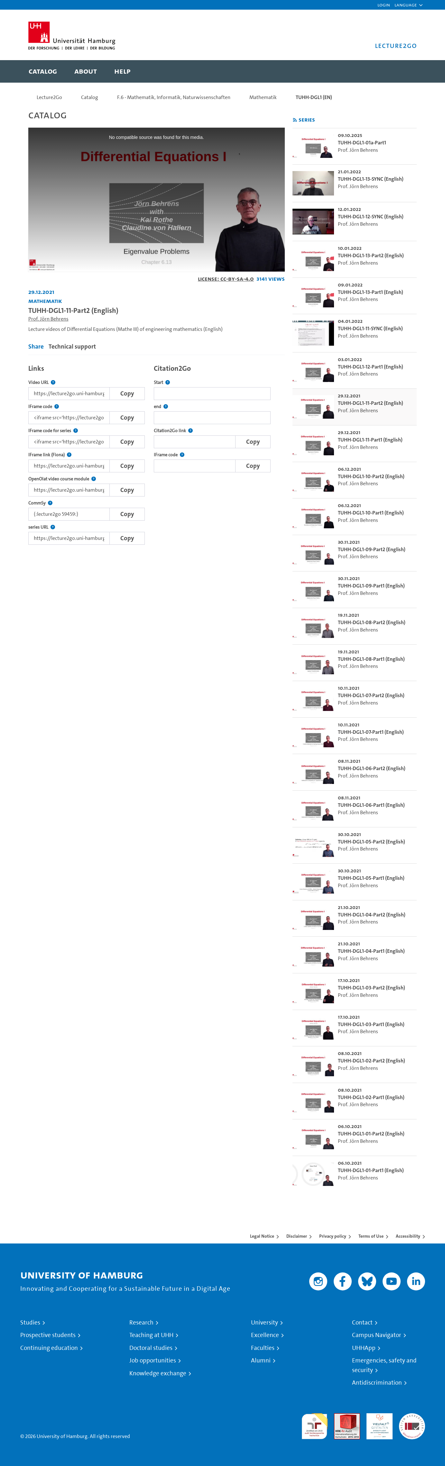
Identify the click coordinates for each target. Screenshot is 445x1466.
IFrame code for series (53, 430)
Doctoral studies (150, 1348)
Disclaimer (296, 1236)
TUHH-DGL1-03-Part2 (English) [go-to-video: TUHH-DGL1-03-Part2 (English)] (371, 987)
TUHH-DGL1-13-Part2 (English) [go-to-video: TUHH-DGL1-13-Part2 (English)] (371, 255)
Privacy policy (332, 1236)
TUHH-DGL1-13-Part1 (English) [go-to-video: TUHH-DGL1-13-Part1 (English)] (370, 292)
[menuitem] (42, 71)
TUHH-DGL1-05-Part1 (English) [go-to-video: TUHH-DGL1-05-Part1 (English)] (371, 878)
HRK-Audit (377, 1417)
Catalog (89, 97)
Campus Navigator (376, 1335)
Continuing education (49, 1348)
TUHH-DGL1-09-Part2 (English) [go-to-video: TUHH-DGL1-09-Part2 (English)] (371, 549)
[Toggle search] (405, 71)
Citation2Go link (173, 430)
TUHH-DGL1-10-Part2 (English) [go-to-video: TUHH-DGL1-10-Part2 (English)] (371, 476)
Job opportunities (152, 1360)
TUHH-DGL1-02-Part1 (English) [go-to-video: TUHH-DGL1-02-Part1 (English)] (371, 1097)
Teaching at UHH (151, 1335)
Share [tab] (36, 346)
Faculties (262, 1348)
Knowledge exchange (157, 1373)
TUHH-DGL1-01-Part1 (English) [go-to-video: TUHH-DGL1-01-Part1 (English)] (371, 1170)
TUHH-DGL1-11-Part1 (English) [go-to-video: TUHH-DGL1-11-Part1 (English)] (370, 439)
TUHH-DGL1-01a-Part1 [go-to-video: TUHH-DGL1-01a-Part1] (362, 142)
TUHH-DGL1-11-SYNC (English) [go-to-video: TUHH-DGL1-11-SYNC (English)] (370, 328)
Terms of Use (371, 1236)
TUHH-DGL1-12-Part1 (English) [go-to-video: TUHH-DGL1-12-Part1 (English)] (370, 366)
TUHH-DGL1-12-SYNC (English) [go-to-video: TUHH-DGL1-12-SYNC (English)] (370, 216)
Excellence (265, 1335)
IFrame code (43, 406)
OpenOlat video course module (62, 479)
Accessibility (408, 1236)
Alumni (261, 1360)
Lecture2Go (49, 97)
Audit (340, 1417)
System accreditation (412, 1421)
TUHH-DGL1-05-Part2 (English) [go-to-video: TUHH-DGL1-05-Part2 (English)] (371, 841)
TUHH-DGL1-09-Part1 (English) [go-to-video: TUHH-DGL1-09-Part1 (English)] (371, 585)
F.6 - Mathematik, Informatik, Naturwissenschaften (173, 97)
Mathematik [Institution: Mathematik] (45, 301)
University (264, 1322)
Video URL (41, 382)
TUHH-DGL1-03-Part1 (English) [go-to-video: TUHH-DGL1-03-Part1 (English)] (371, 1024)
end (161, 406)
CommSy (40, 503)
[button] (405, 5)
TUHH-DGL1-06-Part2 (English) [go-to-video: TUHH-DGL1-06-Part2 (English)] (371, 768)
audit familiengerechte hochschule (314, 1425)
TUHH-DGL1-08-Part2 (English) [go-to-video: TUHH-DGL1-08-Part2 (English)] (371, 622)
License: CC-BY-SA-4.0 (226, 279)
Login (383, 4)
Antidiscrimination (377, 1383)
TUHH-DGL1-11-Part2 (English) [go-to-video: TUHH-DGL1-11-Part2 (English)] (370, 403)
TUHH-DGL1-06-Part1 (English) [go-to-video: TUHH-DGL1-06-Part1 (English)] (371, 805)
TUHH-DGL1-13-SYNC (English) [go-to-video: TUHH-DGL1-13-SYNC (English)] (370, 179)
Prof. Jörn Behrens (48, 318)
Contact (362, 1322)
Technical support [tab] (72, 346)
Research (141, 1322)
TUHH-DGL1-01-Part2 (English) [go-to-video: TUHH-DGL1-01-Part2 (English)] (371, 1133)
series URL (41, 527)
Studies (30, 1322)
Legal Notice (262, 1236)
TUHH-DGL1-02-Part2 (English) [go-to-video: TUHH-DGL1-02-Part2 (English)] (371, 1060)
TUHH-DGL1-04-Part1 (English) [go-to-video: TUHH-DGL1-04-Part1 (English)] (371, 951)
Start (162, 382)
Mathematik (263, 97)
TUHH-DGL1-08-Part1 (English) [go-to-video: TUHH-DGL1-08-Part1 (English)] (371, 659)
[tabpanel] (156, 453)
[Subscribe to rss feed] (294, 120)
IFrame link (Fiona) (49, 454)
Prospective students (48, 1335)
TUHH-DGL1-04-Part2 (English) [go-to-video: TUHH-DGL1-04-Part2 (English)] (371, 914)
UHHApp (363, 1348)
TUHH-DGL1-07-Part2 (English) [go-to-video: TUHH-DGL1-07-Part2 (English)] (371, 695)
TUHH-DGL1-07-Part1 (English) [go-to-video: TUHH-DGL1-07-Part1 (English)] (371, 732)
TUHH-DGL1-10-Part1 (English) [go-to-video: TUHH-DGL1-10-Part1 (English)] (371, 512)
